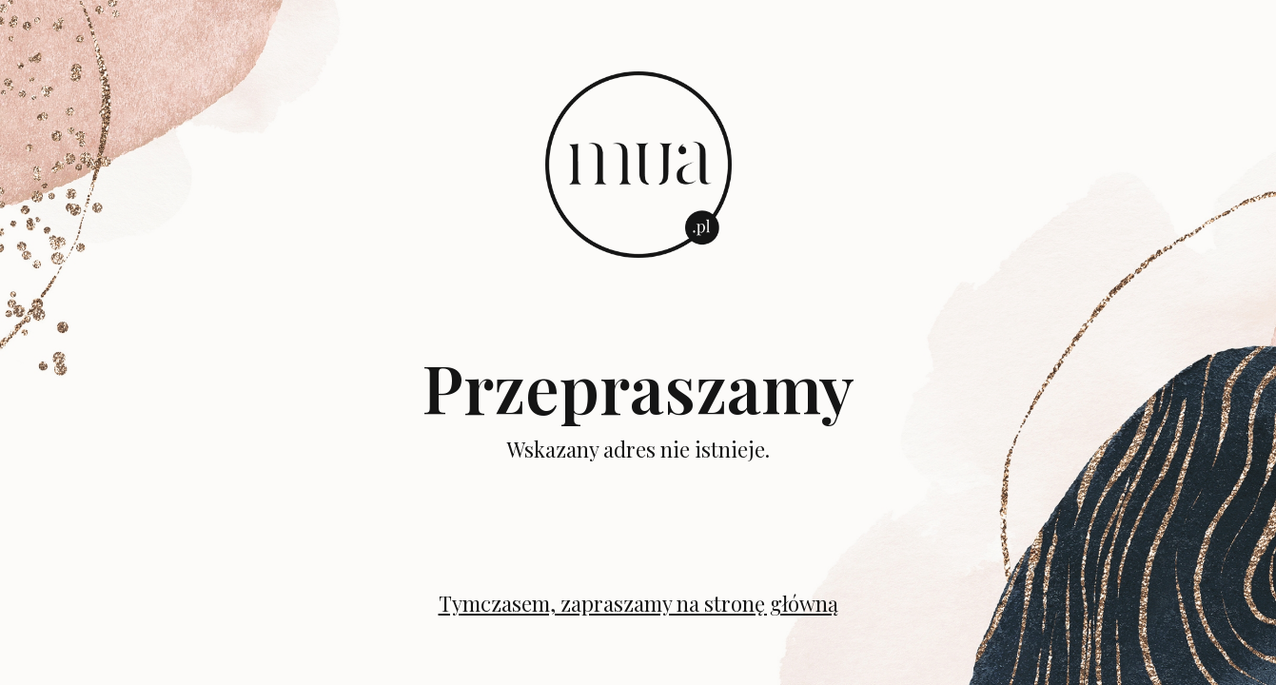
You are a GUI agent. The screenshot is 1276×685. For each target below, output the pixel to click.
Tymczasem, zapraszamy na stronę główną (638, 603)
